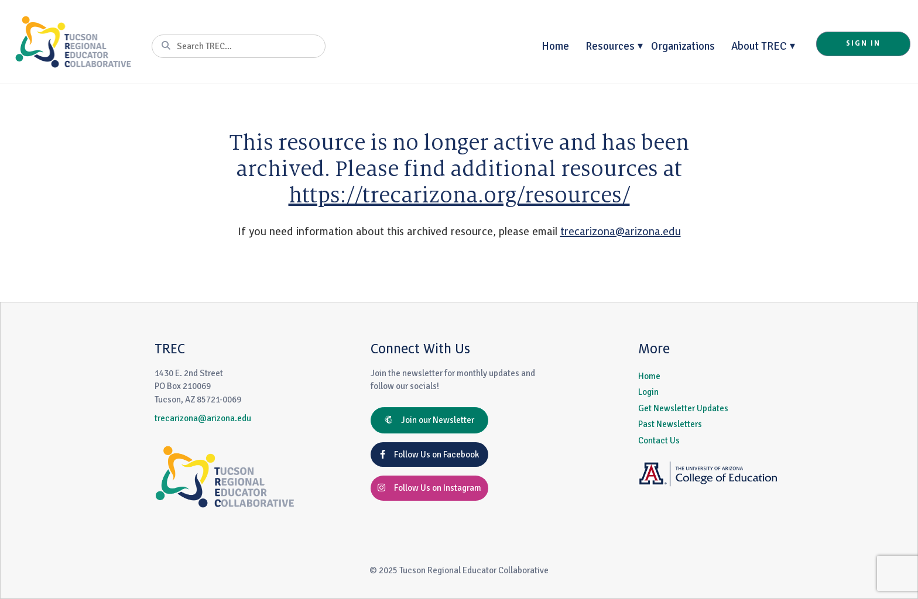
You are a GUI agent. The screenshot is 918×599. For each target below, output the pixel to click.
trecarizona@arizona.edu (620, 231)
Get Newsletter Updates (683, 408)
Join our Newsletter (429, 420)
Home (555, 46)
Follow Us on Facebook (429, 454)
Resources (610, 46)
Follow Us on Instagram (429, 488)
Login (648, 392)
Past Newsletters (670, 424)
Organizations (683, 46)
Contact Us (659, 440)
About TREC (759, 46)
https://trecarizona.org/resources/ (459, 195)
